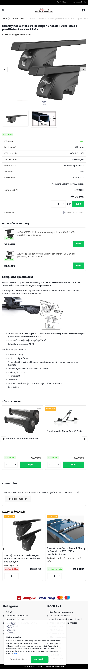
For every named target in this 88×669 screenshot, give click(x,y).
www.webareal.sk (55, 666)
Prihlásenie (64, 2)
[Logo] (44, 10)
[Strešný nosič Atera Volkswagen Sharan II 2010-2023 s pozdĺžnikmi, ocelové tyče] (44, 69)
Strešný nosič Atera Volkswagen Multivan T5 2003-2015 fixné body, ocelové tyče (22, 558)
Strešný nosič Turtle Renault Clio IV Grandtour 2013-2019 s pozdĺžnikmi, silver (64, 551)
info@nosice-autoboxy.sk (69, 619)
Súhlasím (39, 659)
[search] (83, 10)
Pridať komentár (18, 498)
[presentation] (5, 69)
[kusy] (58, 204)
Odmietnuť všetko (18, 659)
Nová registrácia (79, 2)
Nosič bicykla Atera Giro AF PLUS (64, 431)
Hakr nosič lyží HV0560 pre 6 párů (22, 438)
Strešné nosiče (18, 18)
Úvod (4, 18)
